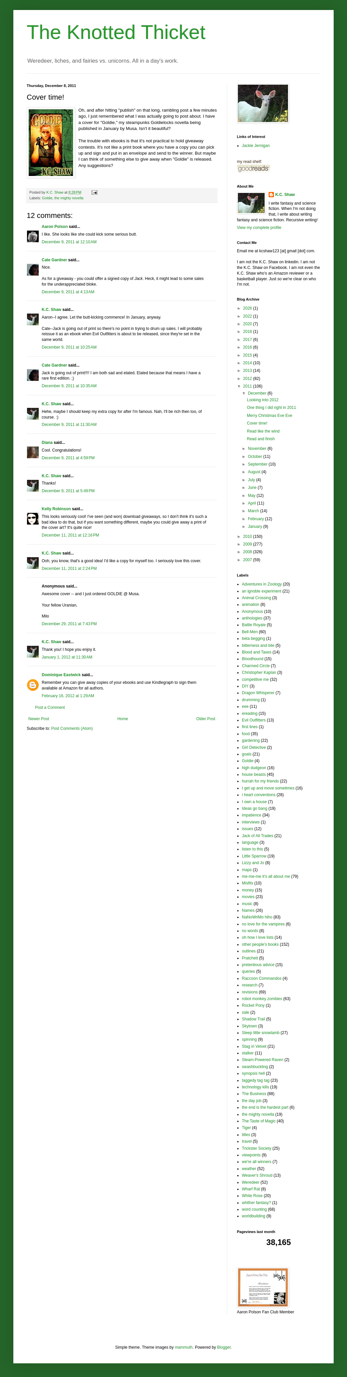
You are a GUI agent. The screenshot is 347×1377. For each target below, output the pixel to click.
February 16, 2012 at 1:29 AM (68, 695)
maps (247, 869)
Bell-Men (250, 632)
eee (245, 706)
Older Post (205, 718)
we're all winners (256, 1161)
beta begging (253, 638)
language (250, 842)
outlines (249, 951)
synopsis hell (253, 1073)
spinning (249, 1039)
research (250, 985)
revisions (250, 992)
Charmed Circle (256, 666)
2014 (248, 363)
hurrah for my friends (260, 781)
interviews (251, 822)
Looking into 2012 (263, 400)
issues (247, 828)
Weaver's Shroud (257, 1175)
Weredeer (250, 1182)
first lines (250, 726)
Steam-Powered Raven (262, 1059)
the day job (252, 1100)
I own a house (254, 801)
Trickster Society (256, 1148)
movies (248, 896)
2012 (248, 378)
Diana (47, 442)
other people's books (260, 944)
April (252, 503)
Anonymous (252, 611)
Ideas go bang (254, 808)
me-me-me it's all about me (266, 876)
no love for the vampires (263, 924)
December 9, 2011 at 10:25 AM (69, 347)
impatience (251, 815)
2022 (248, 316)
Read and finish (261, 439)
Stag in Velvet (254, 1046)
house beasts (254, 774)
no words (250, 930)
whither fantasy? (256, 1202)
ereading (250, 713)
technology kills (255, 1087)
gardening (251, 740)
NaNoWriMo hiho (257, 917)
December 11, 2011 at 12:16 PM (70, 535)
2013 (248, 370)
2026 (248, 308)
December (258, 393)
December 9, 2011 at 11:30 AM (69, 424)
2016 (248, 347)
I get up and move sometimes (268, 788)
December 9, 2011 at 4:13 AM (68, 292)
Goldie (47, 198)
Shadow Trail (253, 1019)
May (252, 495)
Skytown (249, 1026)
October (255, 456)
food (246, 733)
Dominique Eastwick (61, 675)
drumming (251, 699)
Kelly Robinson (56, 509)
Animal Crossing (256, 598)
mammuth (184, 1347)
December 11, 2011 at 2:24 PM (69, 568)
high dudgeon (254, 767)
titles (246, 1134)
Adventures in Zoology (262, 584)
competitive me (255, 679)
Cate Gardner (54, 260)
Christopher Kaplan (259, 672)
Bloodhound (252, 659)
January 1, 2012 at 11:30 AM (67, 657)
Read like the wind (263, 431)
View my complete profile (259, 227)
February (256, 519)
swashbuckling (255, 1066)
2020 (248, 324)
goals (247, 754)
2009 (248, 544)
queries (248, 971)
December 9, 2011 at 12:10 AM (69, 242)
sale (245, 1012)
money (248, 890)
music (247, 903)
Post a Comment (50, 707)
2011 (248, 386)
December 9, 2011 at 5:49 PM (68, 491)
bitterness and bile (258, 645)
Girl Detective (254, 747)
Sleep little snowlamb (261, 1032)
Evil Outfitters (254, 720)
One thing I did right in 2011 (271, 407)
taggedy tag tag (256, 1080)
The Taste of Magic (259, 1121)
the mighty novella (68, 198)
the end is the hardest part (265, 1107)
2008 (248, 552)
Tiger (246, 1127)
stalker (248, 1053)
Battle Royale (254, 625)
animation (250, 604)
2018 (248, 331)
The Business (254, 1093)
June (253, 487)
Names (248, 910)
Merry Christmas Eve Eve (269, 415)
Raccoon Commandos (262, 978)
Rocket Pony (253, 1005)
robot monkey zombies (262, 998)
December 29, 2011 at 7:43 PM (69, 624)
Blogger (224, 1347)
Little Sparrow (254, 856)
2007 (248, 560)
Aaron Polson (55, 226)
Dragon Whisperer (258, 692)
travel (247, 1141)
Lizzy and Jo (253, 862)
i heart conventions (259, 794)
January (255, 526)
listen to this (252, 849)
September (258, 464)
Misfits (247, 883)
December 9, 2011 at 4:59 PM (68, 458)
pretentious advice (258, 964)
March (254, 511)
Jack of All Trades (257, 835)
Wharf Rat (251, 1189)
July (252, 480)
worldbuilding (253, 1216)
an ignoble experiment (261, 591)
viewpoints (251, 1155)
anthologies (252, 618)
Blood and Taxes (257, 652)
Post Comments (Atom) (72, 728)
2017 (248, 339)
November (258, 448)
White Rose (252, 1195)
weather (249, 1168)
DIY (245, 686)
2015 (248, 355)
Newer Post (38, 718)
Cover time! (257, 423)
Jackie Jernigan (256, 145)
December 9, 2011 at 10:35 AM (69, 386)
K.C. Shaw (51, 309)
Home (122, 718)
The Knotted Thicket (116, 32)
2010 (248, 536)
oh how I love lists (258, 937)
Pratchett (250, 958)
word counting (254, 1209)
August (255, 472)
